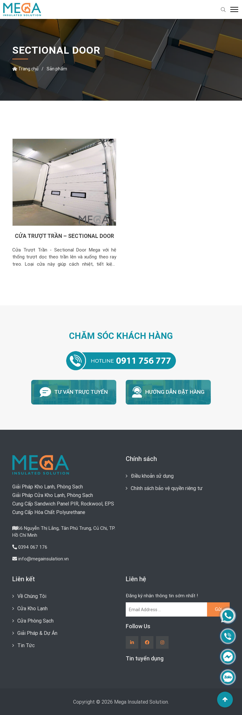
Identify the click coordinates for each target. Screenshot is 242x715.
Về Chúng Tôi (31, 596)
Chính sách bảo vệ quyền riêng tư (167, 488)
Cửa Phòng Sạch (35, 621)
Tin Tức (26, 645)
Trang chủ (25, 69)
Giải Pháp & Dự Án (37, 633)
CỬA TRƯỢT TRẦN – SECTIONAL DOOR (64, 235)
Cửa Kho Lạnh (32, 608)
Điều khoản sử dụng (152, 476)
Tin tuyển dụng (145, 658)
